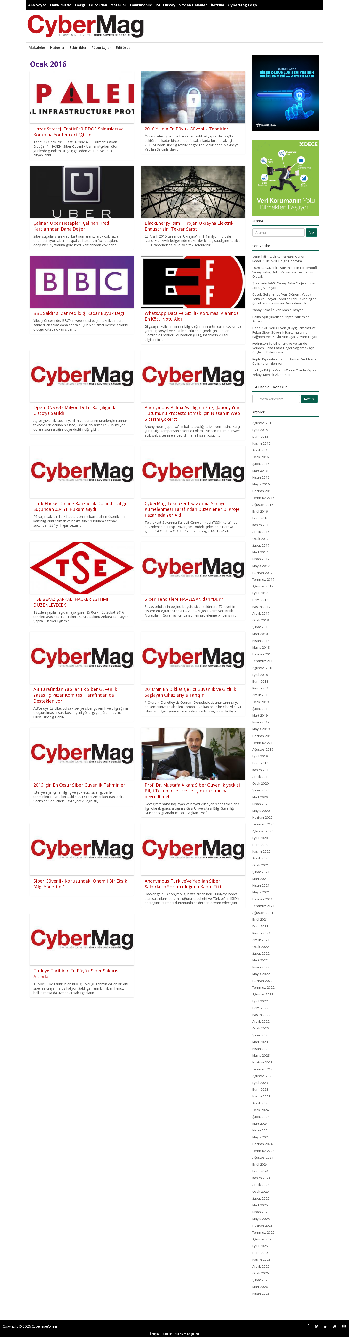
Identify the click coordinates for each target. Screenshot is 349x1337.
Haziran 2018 (262, 654)
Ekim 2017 (260, 600)
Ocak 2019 (260, 702)
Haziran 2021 (262, 899)
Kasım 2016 (261, 525)
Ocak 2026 (260, 1273)
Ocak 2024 (260, 1110)
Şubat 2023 (261, 1035)
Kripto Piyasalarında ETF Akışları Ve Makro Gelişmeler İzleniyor (284, 361)
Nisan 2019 (261, 722)
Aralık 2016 (261, 532)
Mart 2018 (260, 634)
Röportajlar (101, 47)
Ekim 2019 (260, 763)
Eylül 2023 (260, 1082)
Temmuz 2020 (263, 824)
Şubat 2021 (261, 872)
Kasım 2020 (261, 851)
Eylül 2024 (260, 1164)
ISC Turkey (165, 4)
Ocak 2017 (260, 538)
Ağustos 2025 (262, 1239)
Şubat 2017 (261, 545)
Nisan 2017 (261, 559)
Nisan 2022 (261, 967)
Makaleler (37, 47)
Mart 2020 (260, 797)
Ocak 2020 (260, 783)
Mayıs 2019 (261, 729)
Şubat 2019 (261, 708)
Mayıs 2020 (261, 810)
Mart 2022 (260, 960)
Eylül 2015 (260, 430)
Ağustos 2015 (262, 423)
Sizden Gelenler (193, 4)
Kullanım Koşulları (187, 1334)
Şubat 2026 (261, 1280)
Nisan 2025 (261, 1212)
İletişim (217, 4)
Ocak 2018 (260, 620)
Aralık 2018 (261, 695)
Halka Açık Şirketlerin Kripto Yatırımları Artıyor (280, 319)
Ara (311, 232)
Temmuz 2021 (263, 906)
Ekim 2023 (260, 1089)
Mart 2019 (260, 715)
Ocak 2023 (260, 1028)
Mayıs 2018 (261, 647)
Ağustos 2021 (262, 912)
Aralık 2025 (261, 1266)
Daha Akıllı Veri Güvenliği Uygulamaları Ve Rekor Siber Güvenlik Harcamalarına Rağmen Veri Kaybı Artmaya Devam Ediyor (284, 332)
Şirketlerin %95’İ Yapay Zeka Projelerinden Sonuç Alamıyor (284, 285)
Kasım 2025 (261, 1259)
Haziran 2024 (262, 1144)
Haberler (57, 47)
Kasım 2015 (261, 443)
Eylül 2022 (260, 1001)
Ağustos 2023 (262, 1076)
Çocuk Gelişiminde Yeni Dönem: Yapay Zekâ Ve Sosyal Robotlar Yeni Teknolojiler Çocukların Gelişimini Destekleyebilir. (284, 298)
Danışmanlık (141, 4)
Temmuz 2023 (263, 1069)
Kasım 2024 (261, 1178)
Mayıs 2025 (261, 1219)
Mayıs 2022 (261, 974)
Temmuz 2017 (263, 579)
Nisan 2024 (261, 1130)
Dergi (80, 4)
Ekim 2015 (260, 436)
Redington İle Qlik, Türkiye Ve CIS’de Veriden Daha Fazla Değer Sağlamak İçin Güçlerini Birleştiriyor (283, 347)
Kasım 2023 (261, 1096)
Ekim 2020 (260, 844)
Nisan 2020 (261, 804)
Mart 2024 (260, 1123)
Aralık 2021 (261, 940)
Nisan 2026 (261, 1293)
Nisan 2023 (261, 1048)
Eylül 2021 (260, 919)
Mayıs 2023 (261, 1055)
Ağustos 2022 (262, 994)
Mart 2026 (260, 1287)
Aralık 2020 (261, 858)
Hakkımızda (60, 4)
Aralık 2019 (261, 776)
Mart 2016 (260, 470)
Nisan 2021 (261, 885)
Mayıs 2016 (261, 484)
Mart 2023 (260, 1042)
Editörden (98, 4)
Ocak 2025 (260, 1191)
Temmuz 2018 (263, 661)
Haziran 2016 (262, 491)
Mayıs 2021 (261, 892)
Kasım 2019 (261, 770)
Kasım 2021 (261, 933)
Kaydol (309, 398)
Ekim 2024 (260, 1171)
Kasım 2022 (261, 1014)
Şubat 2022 (261, 953)
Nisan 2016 (261, 477)
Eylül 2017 (260, 593)
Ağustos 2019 (262, 749)
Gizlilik (167, 1334)
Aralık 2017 (261, 613)
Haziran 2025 (262, 1225)
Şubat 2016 (261, 464)
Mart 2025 (260, 1205)
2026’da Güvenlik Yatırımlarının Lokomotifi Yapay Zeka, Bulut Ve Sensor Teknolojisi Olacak (284, 272)
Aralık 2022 (261, 1021)
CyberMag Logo (242, 4)
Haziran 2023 (262, 1062)
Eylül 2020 (260, 838)
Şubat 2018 (261, 627)
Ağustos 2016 (262, 504)
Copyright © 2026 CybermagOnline (30, 1326)
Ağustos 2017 (262, 586)
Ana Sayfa (37, 4)
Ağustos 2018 (262, 668)
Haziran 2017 (262, 572)
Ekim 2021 (260, 926)
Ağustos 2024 (262, 1157)
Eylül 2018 (260, 674)
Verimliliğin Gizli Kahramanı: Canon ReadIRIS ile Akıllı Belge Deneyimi (278, 258)
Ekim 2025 (260, 1253)
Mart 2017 (260, 552)
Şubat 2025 (261, 1198)
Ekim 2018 (260, 681)
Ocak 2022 (260, 946)
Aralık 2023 (261, 1103)
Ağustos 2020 (262, 831)
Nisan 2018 (261, 640)
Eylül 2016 (260, 511)
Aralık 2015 (261, 450)
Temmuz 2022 (263, 987)
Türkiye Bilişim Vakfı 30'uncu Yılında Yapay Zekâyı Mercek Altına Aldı (284, 372)
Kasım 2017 (261, 606)
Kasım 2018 (261, 688)
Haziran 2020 (262, 817)
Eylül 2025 (260, 1246)
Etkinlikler (78, 47)
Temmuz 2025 (263, 1232)
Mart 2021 (260, 878)
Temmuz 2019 (263, 742)
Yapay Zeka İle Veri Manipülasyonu (279, 310)
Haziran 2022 (262, 980)
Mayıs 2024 (261, 1137)
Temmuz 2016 (263, 498)
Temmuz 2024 (263, 1150)
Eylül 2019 (260, 756)
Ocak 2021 (260, 865)
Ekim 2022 (260, 1008)
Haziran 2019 (262, 736)
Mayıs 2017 (261, 566)
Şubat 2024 (261, 1116)
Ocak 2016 (260, 457)
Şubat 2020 (261, 790)
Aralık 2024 (261, 1185)
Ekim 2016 (260, 518)
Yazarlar (118, 4)
